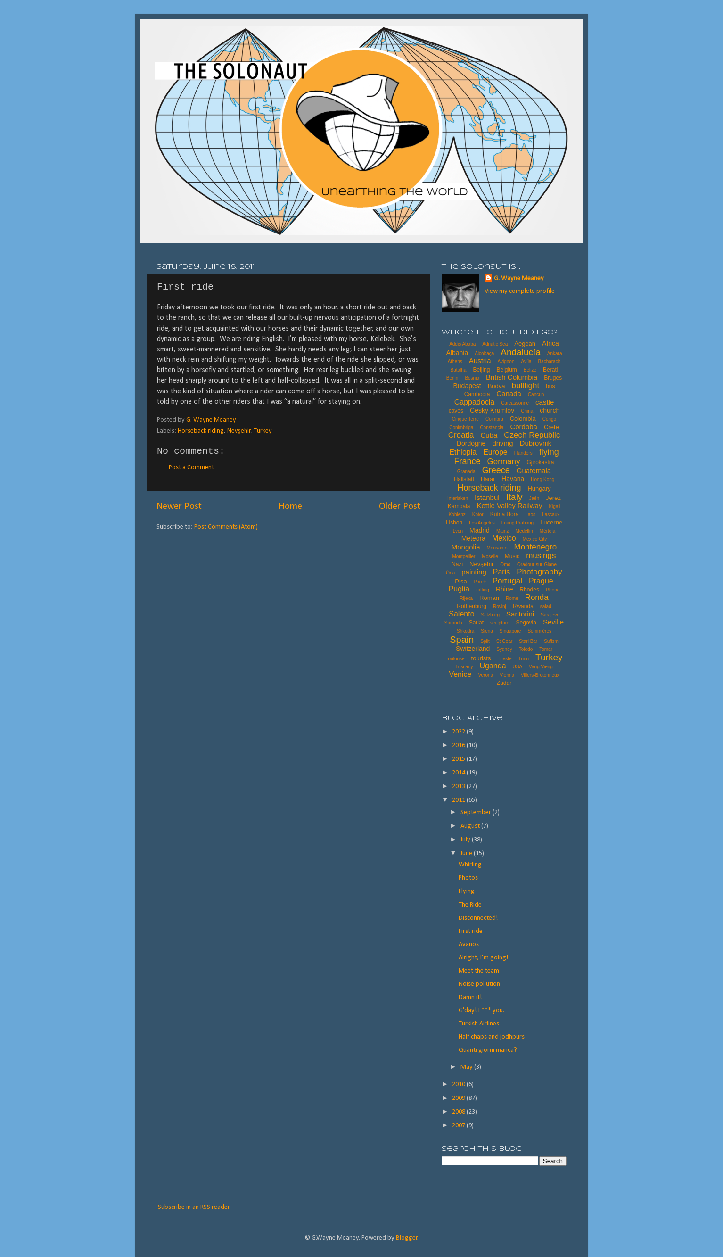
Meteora (473, 538)
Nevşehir (239, 430)
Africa (550, 343)
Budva (496, 386)
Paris (501, 572)
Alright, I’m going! (484, 957)
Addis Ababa (462, 344)
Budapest (467, 386)
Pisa (461, 581)
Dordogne (471, 443)
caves (456, 411)
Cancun (536, 394)
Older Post (399, 506)
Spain (462, 639)
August (470, 826)
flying (549, 452)
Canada (508, 394)
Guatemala (534, 470)
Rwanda (523, 606)
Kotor (478, 514)
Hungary (538, 488)
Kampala (459, 506)
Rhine (504, 589)
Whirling (470, 864)
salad (545, 606)
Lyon (458, 530)
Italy (514, 497)
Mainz (502, 530)
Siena (487, 630)
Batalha (459, 370)
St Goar (504, 641)
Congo (549, 419)
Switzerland (473, 648)
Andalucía (521, 352)
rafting (482, 589)
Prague (541, 581)
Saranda (453, 622)
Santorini (520, 614)
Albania (457, 353)
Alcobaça (484, 353)
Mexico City (535, 538)
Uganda (493, 666)
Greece (496, 470)
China (527, 411)
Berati (550, 369)
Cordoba (523, 427)
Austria (480, 361)
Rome (512, 598)
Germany (503, 461)
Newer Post (179, 506)
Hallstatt (464, 479)
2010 (459, 1084)
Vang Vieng (541, 666)
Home (290, 506)
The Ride (470, 904)
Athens (455, 361)
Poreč (480, 581)
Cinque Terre (465, 419)
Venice (460, 674)
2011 (459, 800)
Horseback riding (201, 430)
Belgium (506, 369)
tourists (481, 658)
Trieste (504, 658)
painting (473, 572)
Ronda (537, 597)
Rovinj (499, 606)
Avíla (526, 361)
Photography (539, 571)
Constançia (491, 427)
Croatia (461, 435)
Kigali (554, 506)
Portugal (507, 580)
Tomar (545, 649)
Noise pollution (479, 984)
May (467, 1067)
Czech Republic (532, 435)
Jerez (553, 497)
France (467, 461)
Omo (505, 564)
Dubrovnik (536, 443)
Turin (523, 658)
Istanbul (487, 497)
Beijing (481, 369)
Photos (468, 878)
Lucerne (551, 522)
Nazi (457, 564)
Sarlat (476, 622)
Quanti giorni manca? (488, 1050)
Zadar (504, 683)
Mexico (504, 538)
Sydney (504, 649)
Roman (489, 597)
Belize (530, 370)
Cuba (488, 435)
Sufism (551, 641)
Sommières (539, 630)
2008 (459, 1111)
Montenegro (535, 546)
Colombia (523, 418)
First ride (471, 931)
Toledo (526, 649)
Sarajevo (550, 614)
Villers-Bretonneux (540, 675)
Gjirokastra (540, 462)
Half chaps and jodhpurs (492, 1037)
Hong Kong (542, 479)
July (466, 839)
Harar (488, 479)
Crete (551, 427)
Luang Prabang (517, 522)
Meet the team (479, 970)
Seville (553, 622)
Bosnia (472, 378)
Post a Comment (191, 467)
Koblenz (457, 514)
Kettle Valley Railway (509, 505)
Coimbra (494, 419)
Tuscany (464, 666)
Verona (485, 675)
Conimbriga (461, 427)
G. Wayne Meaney (519, 278)
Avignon (505, 361)
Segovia (526, 622)
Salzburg (490, 614)
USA (518, 666)
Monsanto (497, 547)
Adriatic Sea (495, 344)
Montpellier (463, 556)
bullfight (526, 385)
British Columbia (511, 377)
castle (544, 402)
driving (502, 443)
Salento (461, 614)
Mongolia (466, 547)
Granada (466, 471)
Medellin (524, 530)
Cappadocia (474, 402)
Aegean (524, 343)
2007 (459, 1125)
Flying (467, 891)
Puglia (459, 589)
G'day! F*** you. (481, 1010)
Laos (530, 514)
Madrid (479, 530)
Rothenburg (471, 606)
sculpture (499, 622)
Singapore (510, 630)
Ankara (554, 353)
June (467, 853)
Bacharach (549, 361)
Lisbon (454, 522)
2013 (459, 786)
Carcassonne (515, 403)
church (549, 410)
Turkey (263, 430)
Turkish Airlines (479, 1023)
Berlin (452, 378)
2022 (459, 731)
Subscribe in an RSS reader (194, 1207)
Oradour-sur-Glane (537, 564)
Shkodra (465, 630)
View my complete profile (520, 291)
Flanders (523, 453)
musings (541, 555)
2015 (459, 759)
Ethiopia (463, 452)
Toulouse (455, 658)
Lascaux (550, 514)
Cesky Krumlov (492, 410)
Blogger (407, 1237)
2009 (459, 1098)
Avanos (469, 944)
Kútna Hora (504, 514)
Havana (512, 479)
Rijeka (466, 598)
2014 (459, 772)
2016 (459, 745)
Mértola (547, 530)
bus (550, 386)
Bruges (553, 378)
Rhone (552, 589)
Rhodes (529, 589)
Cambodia (477, 394)
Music (512, 556)
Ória (450, 572)
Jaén (534, 498)
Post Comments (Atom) (226, 527)
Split (484, 641)
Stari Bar (528, 641)
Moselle (490, 556)
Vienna (507, 675)
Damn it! (470, 997)
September (476, 812)
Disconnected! (478, 918)
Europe (495, 452)
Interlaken (457, 498)
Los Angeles (482, 522)
